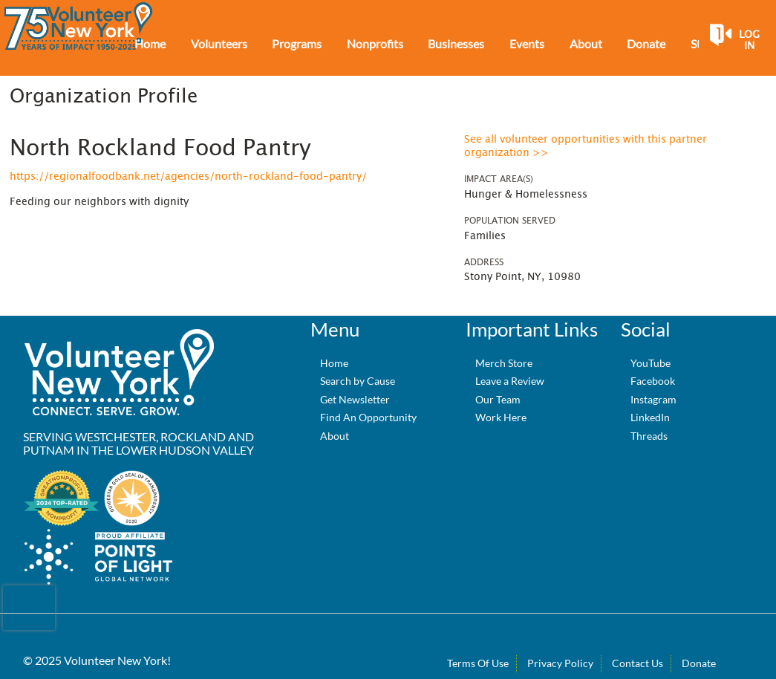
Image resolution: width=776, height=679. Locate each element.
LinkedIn (650, 417)
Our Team (498, 399)
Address (483, 262)
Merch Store (503, 363)
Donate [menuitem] (646, 43)
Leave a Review (509, 380)
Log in (749, 40)
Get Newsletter (355, 399)
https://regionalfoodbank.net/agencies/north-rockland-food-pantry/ (188, 177)
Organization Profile (104, 96)
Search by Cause (357, 380)
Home (334, 363)
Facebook (652, 380)
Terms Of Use (478, 663)
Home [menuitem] (150, 43)
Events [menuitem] (526, 43)
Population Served (509, 220)
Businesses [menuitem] (456, 43)
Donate (699, 663)
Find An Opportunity (368, 417)
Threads (649, 435)
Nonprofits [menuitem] (375, 43)
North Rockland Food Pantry (160, 148)
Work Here (500, 417)
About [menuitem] (586, 43)
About (334, 435)
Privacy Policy (560, 663)
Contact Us (637, 663)
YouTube (650, 363)
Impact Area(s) (498, 179)
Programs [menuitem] (297, 43)
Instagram (653, 399)
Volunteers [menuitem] (219, 43)
